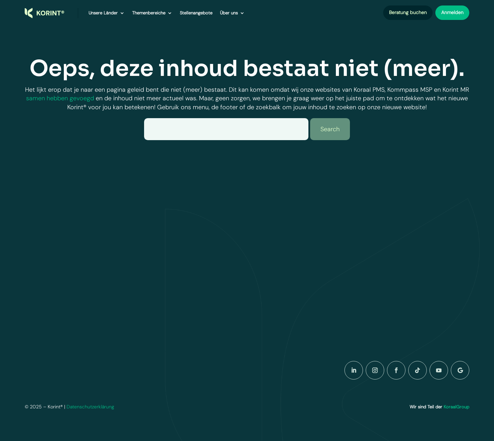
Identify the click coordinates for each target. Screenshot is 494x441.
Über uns (229, 13)
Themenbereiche (148, 13)
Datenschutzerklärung (91, 407)
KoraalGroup (456, 407)
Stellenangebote (196, 13)
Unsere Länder (103, 13)
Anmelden (452, 12)
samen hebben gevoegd (60, 98)
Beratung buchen (408, 12)
